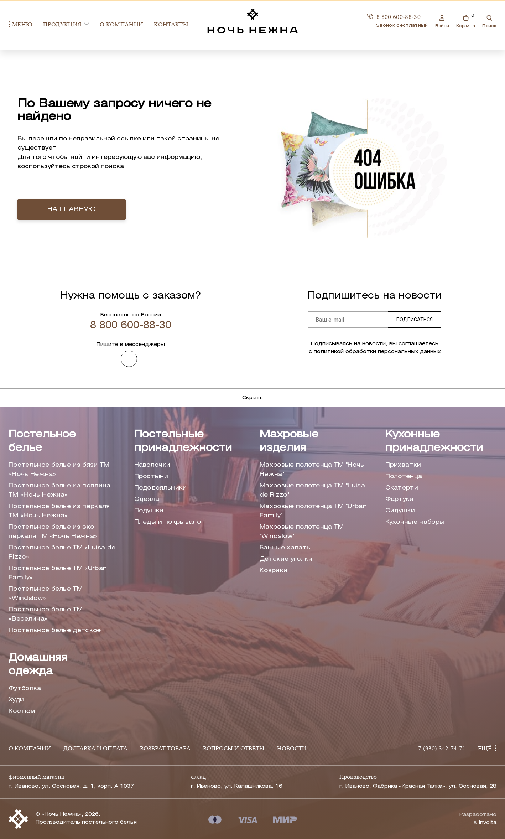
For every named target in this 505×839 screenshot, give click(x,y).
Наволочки (152, 465)
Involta (487, 822)
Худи (16, 700)
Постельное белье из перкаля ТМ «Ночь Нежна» (59, 511)
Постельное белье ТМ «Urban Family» (58, 573)
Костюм (22, 711)
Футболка (25, 688)
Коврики (273, 570)
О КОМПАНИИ (30, 749)
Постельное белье (42, 441)
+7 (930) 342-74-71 (439, 749)
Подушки (149, 510)
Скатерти (401, 488)
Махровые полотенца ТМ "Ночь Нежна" (312, 469)
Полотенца (403, 476)
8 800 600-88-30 (394, 17)
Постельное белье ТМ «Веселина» (46, 614)
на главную (71, 209)
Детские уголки (286, 559)
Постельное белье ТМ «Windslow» (46, 593)
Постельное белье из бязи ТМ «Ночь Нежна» (59, 469)
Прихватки (403, 465)
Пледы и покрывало (167, 522)
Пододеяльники (160, 488)
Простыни (151, 476)
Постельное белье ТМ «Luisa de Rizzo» (62, 552)
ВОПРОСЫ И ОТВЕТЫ (234, 749)
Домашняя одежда (38, 665)
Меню (20, 24)
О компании (121, 25)
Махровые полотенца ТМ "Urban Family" (313, 511)
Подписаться (414, 319)
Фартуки (399, 499)
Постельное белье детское (55, 630)
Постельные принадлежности (183, 441)
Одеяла (147, 499)
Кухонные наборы (415, 522)
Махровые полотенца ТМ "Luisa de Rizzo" (312, 490)
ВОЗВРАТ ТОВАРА (165, 749)
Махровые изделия (289, 441)
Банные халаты (286, 547)
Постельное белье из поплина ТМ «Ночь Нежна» (60, 490)
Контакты (171, 25)
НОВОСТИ (292, 749)
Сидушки (400, 510)
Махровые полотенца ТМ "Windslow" (302, 531)
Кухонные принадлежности (434, 441)
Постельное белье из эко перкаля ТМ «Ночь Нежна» (53, 531)
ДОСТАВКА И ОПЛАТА (95, 749)
